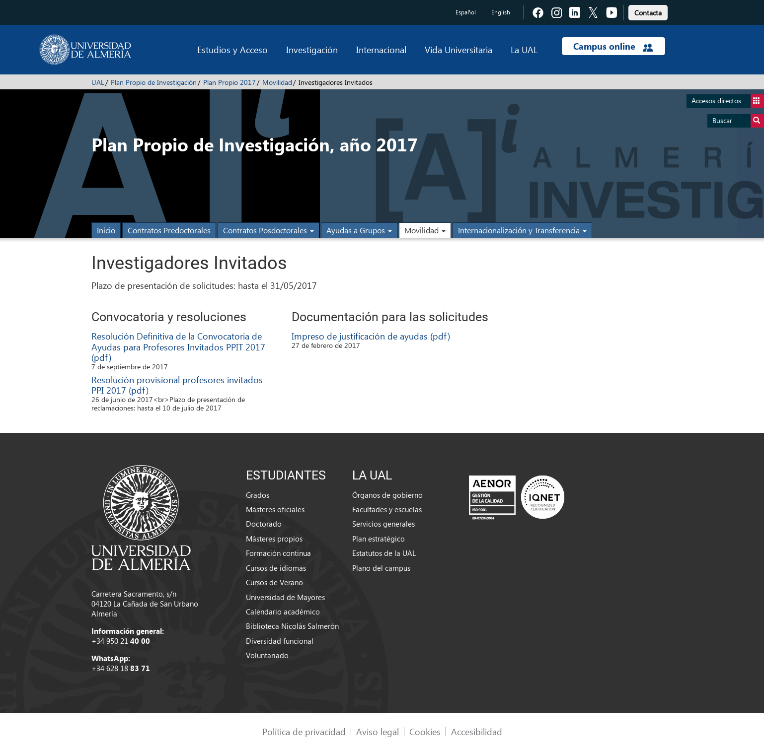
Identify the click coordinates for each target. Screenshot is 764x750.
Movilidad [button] (425, 230)
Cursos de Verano (274, 582)
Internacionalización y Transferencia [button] (522, 230)
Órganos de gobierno (387, 495)
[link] (648, 11)
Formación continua (278, 553)
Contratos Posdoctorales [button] (268, 230)
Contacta (648, 12)
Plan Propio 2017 (229, 82)
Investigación (312, 49)
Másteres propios (274, 539)
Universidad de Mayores (285, 597)
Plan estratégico (378, 539)
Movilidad (277, 82)
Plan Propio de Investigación (154, 82)
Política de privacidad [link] (304, 731)
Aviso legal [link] (377, 731)
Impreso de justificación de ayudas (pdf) (371, 336)
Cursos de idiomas (276, 568)
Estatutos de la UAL (384, 553)
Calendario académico (283, 611)
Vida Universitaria (458, 49)
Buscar (738, 121)
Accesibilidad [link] (476, 731)
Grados (257, 495)
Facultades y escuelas (387, 509)
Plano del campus (381, 568)
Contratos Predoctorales (169, 230)
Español (466, 12)
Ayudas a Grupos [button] (359, 230)
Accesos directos (727, 101)
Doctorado (264, 524)
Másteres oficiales (275, 509)
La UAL (524, 49)
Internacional (381, 49)
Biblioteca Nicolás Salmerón (292, 626)
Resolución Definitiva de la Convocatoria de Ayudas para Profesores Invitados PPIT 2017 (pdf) (178, 346)
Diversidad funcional (279, 641)
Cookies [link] (425, 731)
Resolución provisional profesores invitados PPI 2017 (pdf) (177, 385)
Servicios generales (383, 524)
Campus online (613, 46)
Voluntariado (267, 655)
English (500, 12)
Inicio (106, 230)
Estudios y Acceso (232, 49)
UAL (97, 82)
